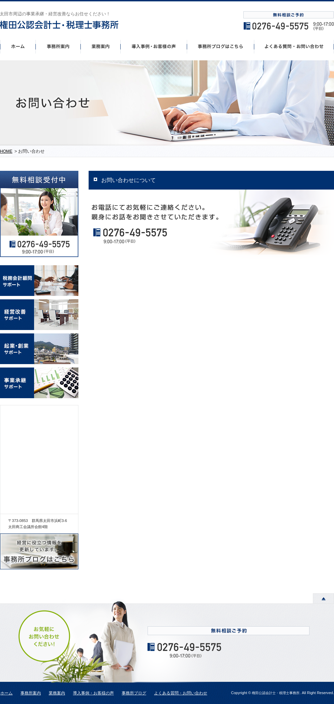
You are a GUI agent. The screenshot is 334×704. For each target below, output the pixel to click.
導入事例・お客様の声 (154, 46)
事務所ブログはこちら (220, 46)
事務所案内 (57, 46)
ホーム (17, 46)
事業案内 (100, 46)
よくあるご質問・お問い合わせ (294, 46)
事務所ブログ (134, 693)
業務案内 (57, 693)
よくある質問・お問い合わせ (180, 693)
